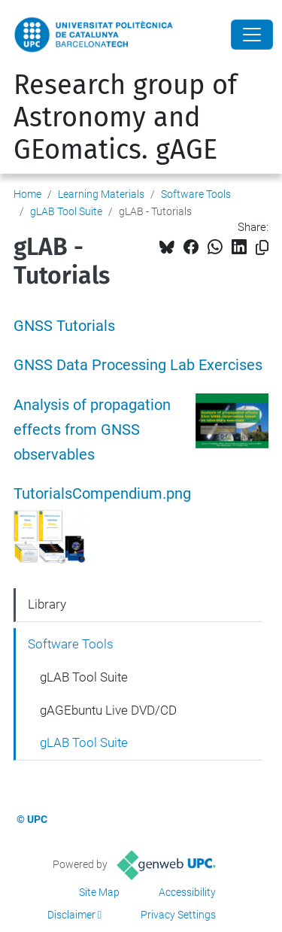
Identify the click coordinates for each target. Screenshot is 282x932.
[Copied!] (262, 248)
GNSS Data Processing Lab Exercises (138, 365)
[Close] (252, 35)
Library (47, 604)
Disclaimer (71, 915)
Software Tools (196, 194)
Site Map (99, 892)
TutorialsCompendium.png (102, 493)
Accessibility (187, 892)
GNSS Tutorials (64, 326)
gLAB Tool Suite (66, 211)
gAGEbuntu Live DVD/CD (108, 710)
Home (27, 194)
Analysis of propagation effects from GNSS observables (92, 429)
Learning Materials (101, 194)
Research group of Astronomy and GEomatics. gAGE (125, 117)
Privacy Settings (178, 915)
